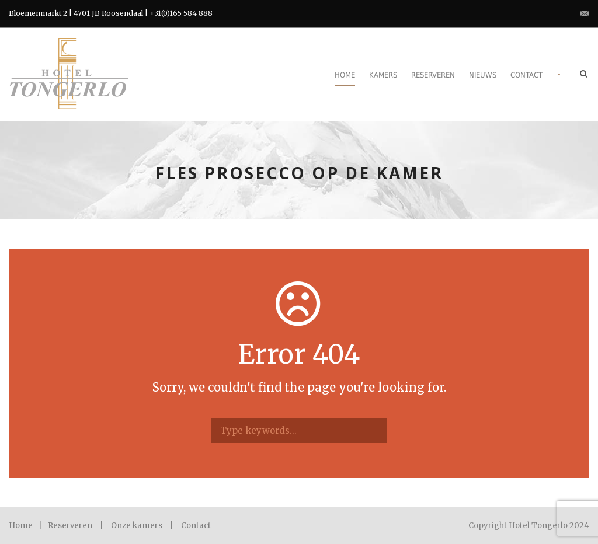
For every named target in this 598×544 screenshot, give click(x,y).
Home (345, 75)
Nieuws (482, 75)
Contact (526, 75)
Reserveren (433, 75)
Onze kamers (136, 526)
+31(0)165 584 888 (181, 13)
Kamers (383, 75)
